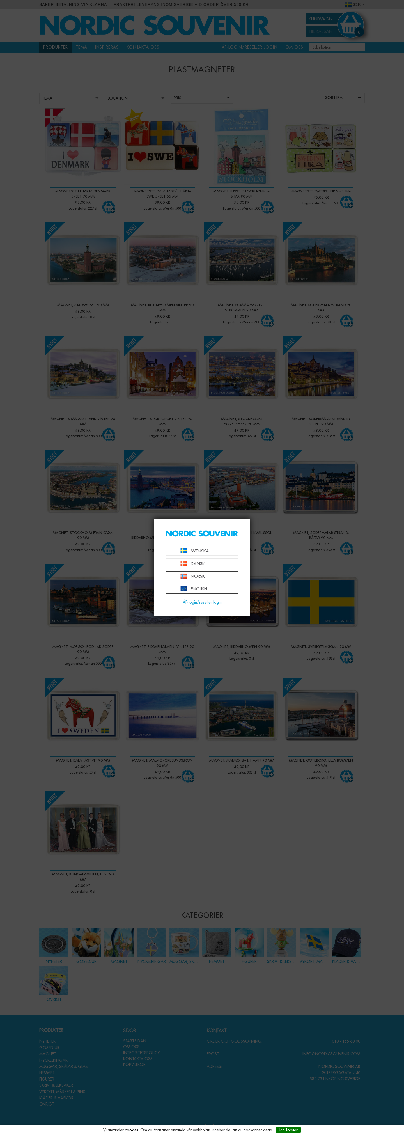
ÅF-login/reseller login (202, 602)
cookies (131, 1129)
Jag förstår (288, 1129)
